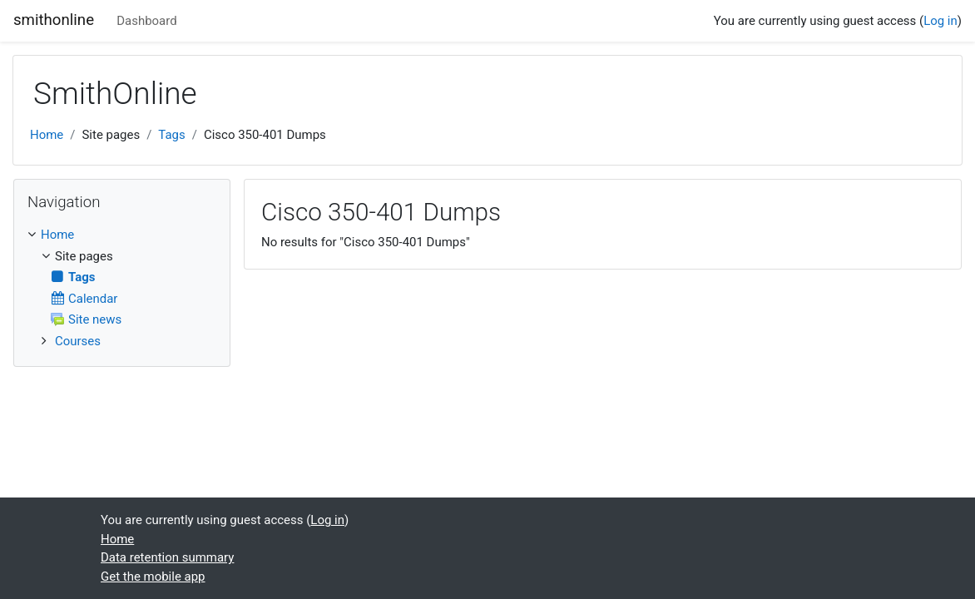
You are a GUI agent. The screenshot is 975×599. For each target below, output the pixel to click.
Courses (78, 341)
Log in (940, 20)
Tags (171, 134)
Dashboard (146, 20)
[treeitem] (121, 234)
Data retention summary (167, 557)
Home (46, 134)
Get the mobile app (153, 576)
